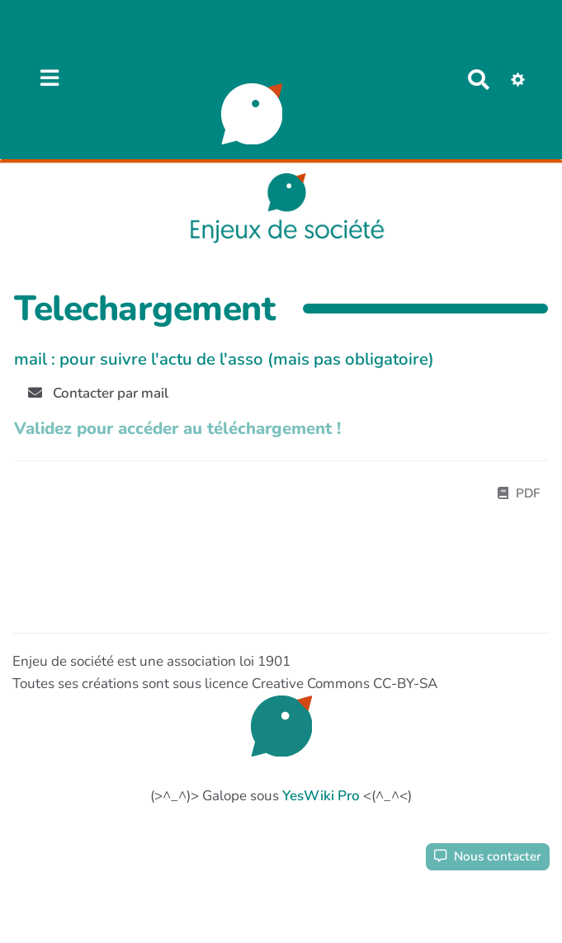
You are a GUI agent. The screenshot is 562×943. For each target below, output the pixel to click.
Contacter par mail (98, 393)
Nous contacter (487, 856)
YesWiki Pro (321, 795)
